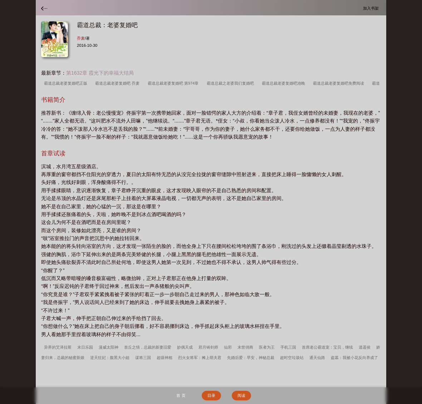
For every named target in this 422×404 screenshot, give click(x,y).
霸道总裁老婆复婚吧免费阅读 (339, 83)
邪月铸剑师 (208, 347)
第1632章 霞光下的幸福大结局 (100, 73)
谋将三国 (143, 357)
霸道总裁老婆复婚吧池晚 (284, 83)
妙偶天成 (185, 347)
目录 (211, 395)
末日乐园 (85, 347)
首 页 (180, 395)
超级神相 (164, 357)
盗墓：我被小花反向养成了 (354, 357)
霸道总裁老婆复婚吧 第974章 (174, 83)
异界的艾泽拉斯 (58, 347)
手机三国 (288, 347)
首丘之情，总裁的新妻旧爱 (147, 347)
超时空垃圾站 (292, 357)
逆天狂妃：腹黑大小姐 (109, 357)
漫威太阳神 (108, 347)
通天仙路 (317, 357)
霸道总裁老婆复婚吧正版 (66, 83)
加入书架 (372, 8)
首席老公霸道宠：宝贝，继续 (327, 347)
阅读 (241, 395)
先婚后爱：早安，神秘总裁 (250, 357)
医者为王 (267, 347)
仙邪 (228, 347)
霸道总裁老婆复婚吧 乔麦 (118, 83)
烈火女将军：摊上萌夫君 (199, 357)
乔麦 (81, 38)
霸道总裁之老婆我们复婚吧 (231, 83)
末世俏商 (245, 347)
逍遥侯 (365, 347)
